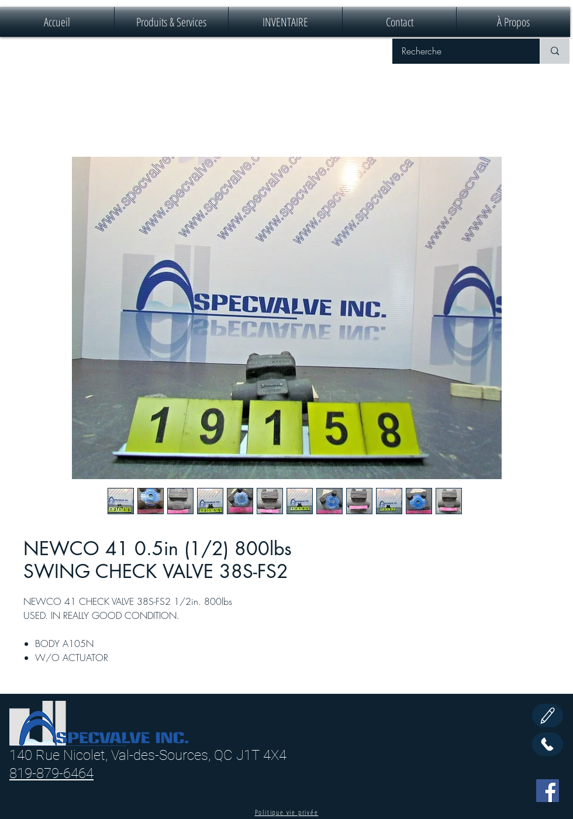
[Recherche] (458, 51)
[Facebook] (547, 790)
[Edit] (547, 715)
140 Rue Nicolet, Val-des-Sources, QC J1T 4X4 (147, 755)
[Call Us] (547, 744)
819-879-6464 (51, 773)
